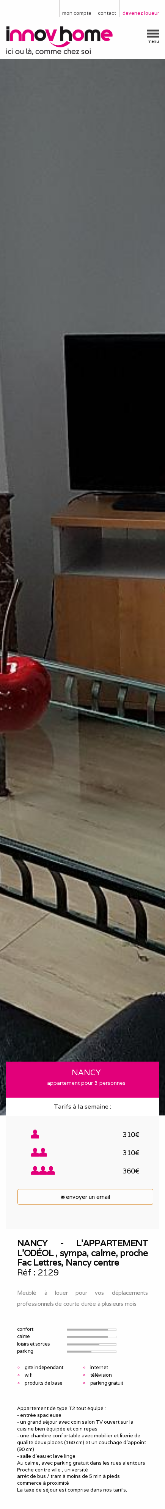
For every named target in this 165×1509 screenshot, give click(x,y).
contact (107, 13)
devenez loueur (141, 13)
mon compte (76, 13)
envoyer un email (85, 1196)
